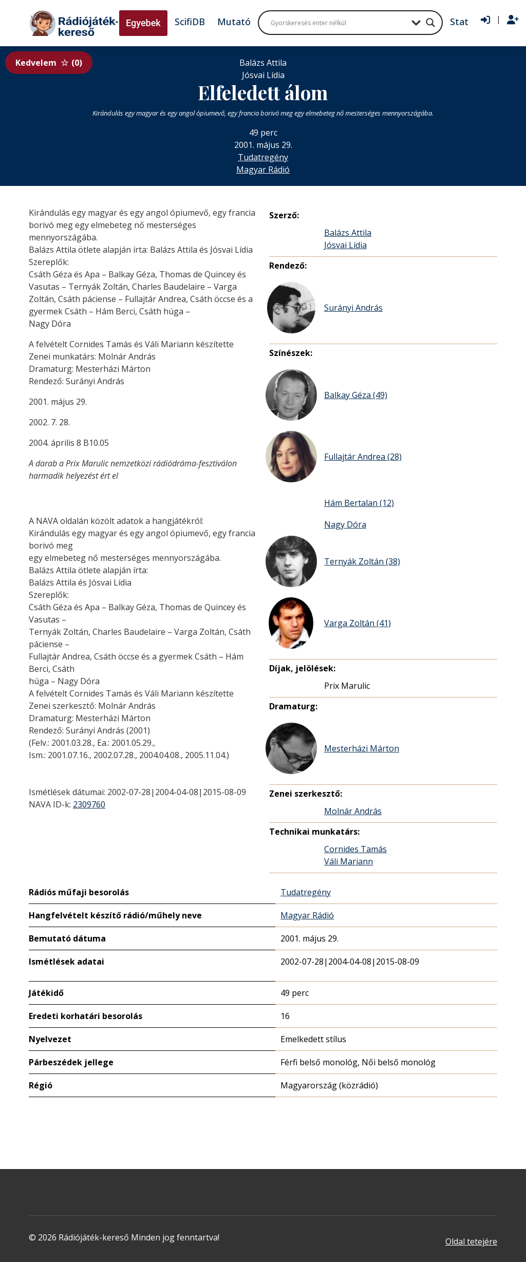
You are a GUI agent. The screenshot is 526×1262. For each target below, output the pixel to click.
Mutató (234, 21)
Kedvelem (48, 62)
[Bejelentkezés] (485, 20)
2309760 (89, 804)
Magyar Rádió (263, 169)
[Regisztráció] (513, 20)
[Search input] (338, 22)
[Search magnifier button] (430, 22)
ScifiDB (190, 21)
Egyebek (143, 22)
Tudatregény (263, 157)
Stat (459, 21)
